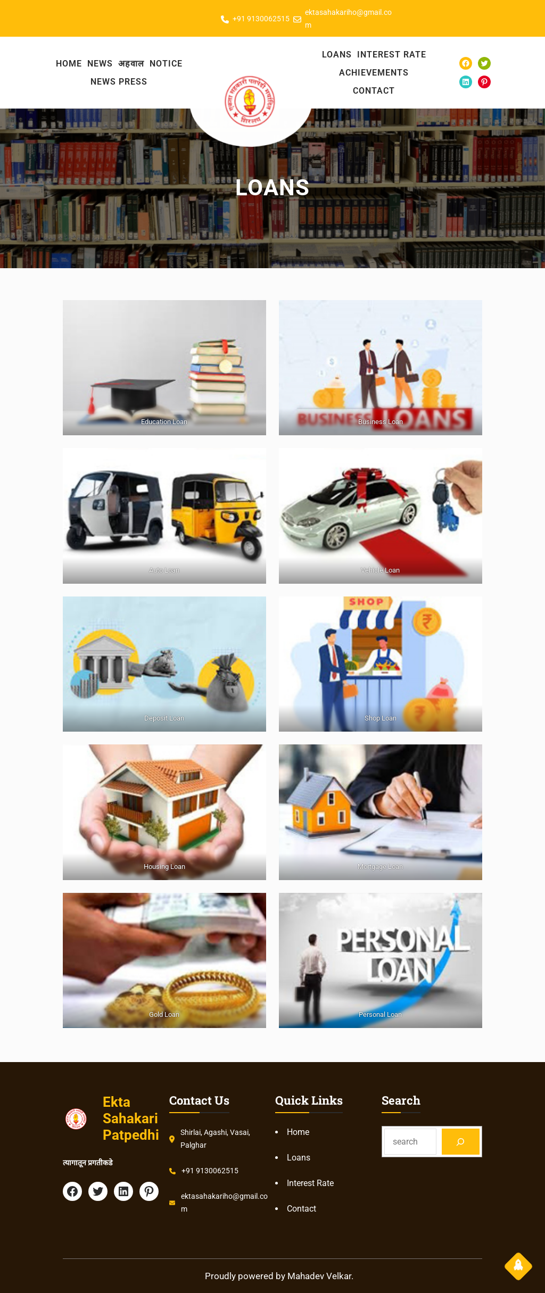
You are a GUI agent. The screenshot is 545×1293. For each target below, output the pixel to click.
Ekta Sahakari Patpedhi (131, 1118)
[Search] (461, 1142)
